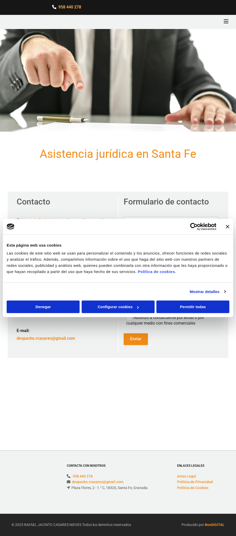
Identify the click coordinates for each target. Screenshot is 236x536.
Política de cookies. (157, 271)
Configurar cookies (118, 307)
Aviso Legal (186, 476)
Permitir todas (193, 307)
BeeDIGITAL (214, 525)
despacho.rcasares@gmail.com (46, 338)
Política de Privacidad (195, 482)
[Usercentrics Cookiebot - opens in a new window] (193, 226)
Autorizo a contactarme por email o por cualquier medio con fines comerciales (165, 320)
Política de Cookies (192, 488)
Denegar (43, 307)
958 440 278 (69, 7)
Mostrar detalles (205, 291)
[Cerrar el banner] (227, 226)
